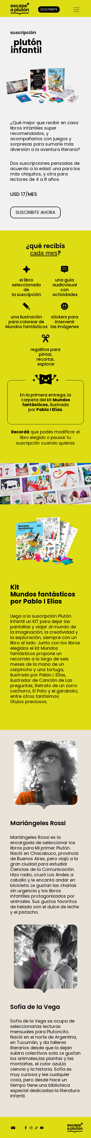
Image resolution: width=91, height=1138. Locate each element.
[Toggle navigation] (76, 10)
